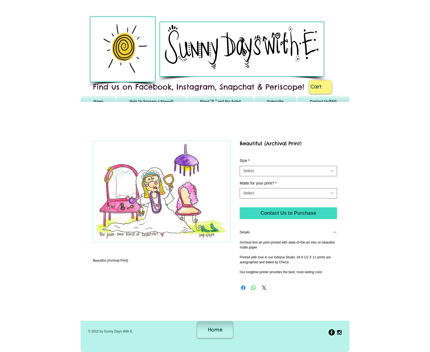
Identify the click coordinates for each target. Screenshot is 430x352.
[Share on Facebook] (243, 287)
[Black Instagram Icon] (339, 332)
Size (245, 160)
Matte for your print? (258, 183)
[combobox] (288, 171)
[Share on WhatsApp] (253, 287)
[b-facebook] (332, 332)
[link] (320, 87)
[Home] (215, 330)
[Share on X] (264, 287)
